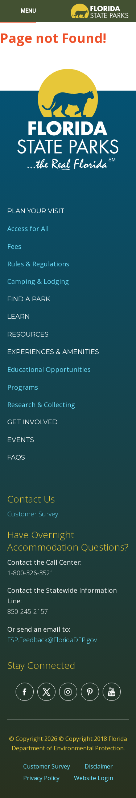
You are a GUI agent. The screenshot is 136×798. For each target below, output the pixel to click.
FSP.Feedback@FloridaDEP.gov (52, 639)
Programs (22, 387)
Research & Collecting (41, 405)
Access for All (28, 229)
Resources (28, 334)
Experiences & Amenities (53, 352)
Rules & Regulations (38, 264)
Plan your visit (36, 211)
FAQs (16, 457)
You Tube (112, 692)
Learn (18, 317)
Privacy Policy (41, 778)
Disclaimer (99, 766)
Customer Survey (32, 513)
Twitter (46, 692)
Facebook (25, 692)
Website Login (93, 778)
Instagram (68, 692)
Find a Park (28, 299)
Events (20, 440)
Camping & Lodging (38, 281)
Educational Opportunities (49, 369)
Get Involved (32, 422)
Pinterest (90, 692)
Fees (14, 246)
